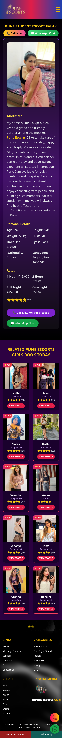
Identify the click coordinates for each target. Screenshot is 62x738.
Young (37, 665)
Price (5, 665)
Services (7, 655)
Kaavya (6, 690)
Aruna (6, 694)
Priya (5, 704)
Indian (37, 655)
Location (7, 660)
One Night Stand (43, 651)
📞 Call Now (14, 33)
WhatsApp (46, 734)
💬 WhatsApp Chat (43, 33)
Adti (5, 685)
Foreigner (39, 660)
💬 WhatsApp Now (23, 323)
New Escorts (40, 646)
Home (6, 646)
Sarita (6, 708)
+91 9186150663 (15, 734)
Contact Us (8, 669)
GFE (36, 669)
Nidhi (5, 699)
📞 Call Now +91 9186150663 (31, 313)
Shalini (6, 713)
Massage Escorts (12, 651)
